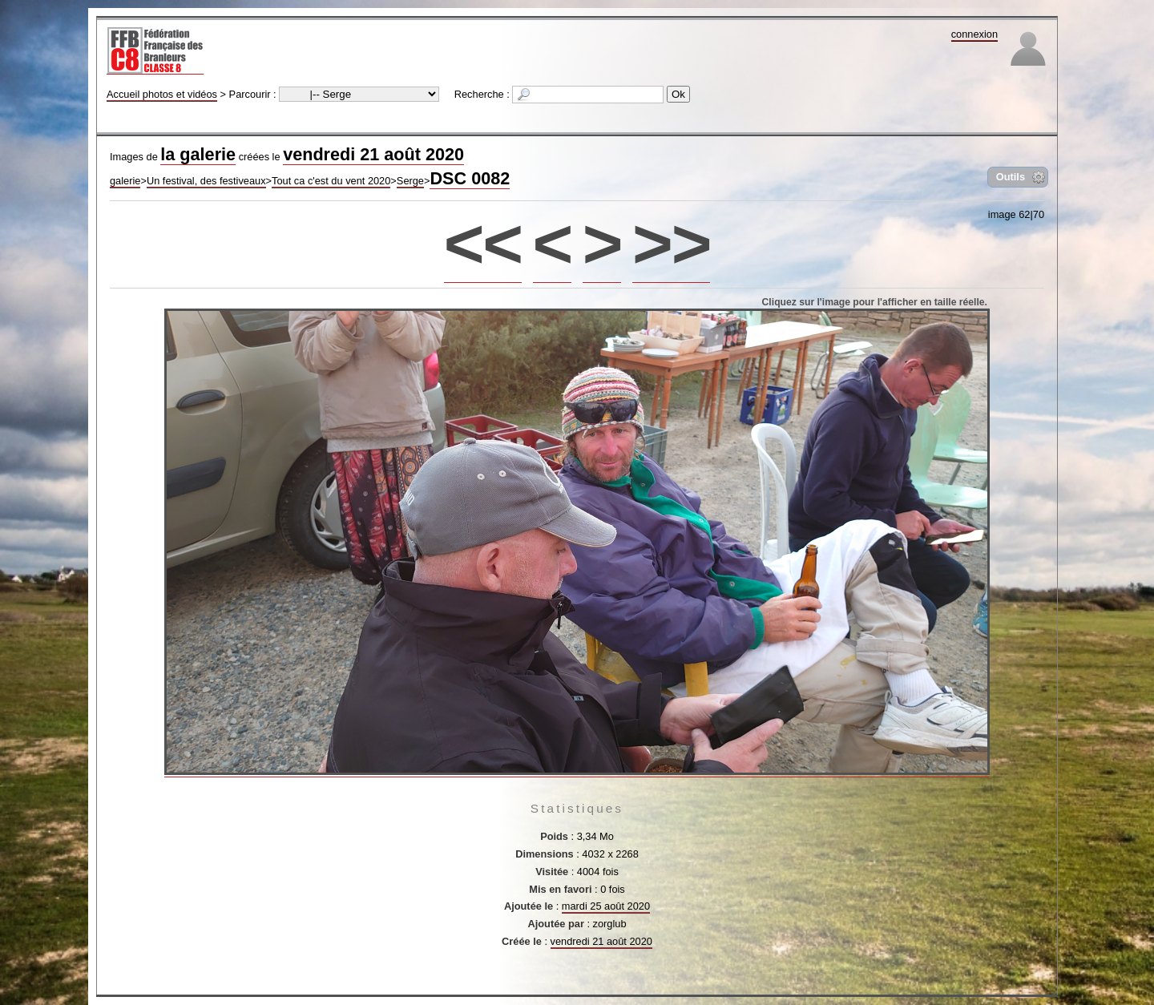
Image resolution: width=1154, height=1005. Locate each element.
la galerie (198, 154)
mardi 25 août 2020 (606, 906)
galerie (125, 181)
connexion (974, 34)
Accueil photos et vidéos (162, 94)
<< (483, 243)
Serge (410, 181)
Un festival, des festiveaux (206, 181)
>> (671, 243)
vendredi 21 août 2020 (373, 154)
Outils (1010, 177)
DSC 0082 (470, 178)
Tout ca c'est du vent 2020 (331, 181)
